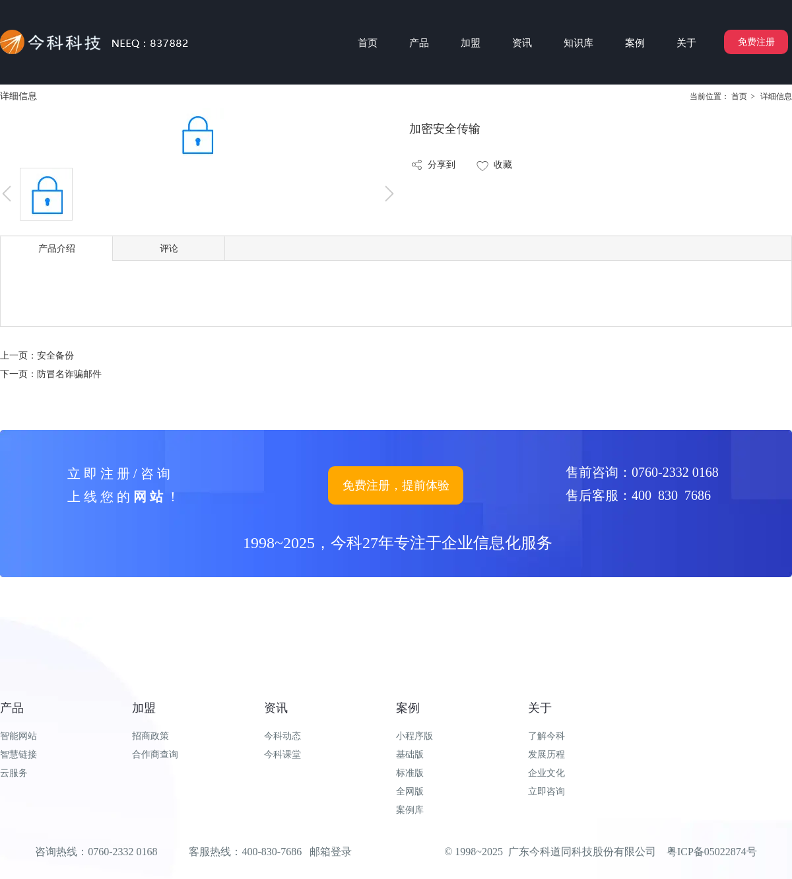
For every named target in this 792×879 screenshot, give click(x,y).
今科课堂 (282, 754)
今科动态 (282, 736)
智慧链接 (18, 754)
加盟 (144, 708)
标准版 (410, 773)
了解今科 (546, 736)
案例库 (410, 810)
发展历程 (546, 754)
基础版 (410, 754)
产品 (12, 708)
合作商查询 (155, 754)
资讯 (276, 708)
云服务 (14, 773)
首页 (739, 96)
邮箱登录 (331, 851)
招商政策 (150, 736)
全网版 (410, 791)
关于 (540, 708)
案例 (408, 708)
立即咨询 (546, 791)
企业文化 (546, 773)
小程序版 (414, 736)
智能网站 (18, 736)
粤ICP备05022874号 (712, 851)
